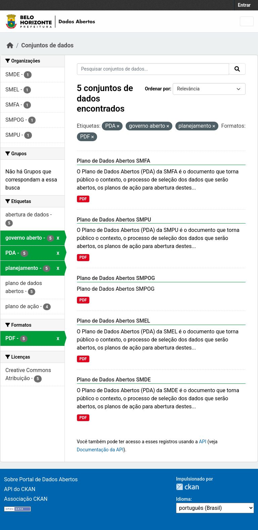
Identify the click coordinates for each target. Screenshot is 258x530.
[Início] (10, 45)
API (202, 441)
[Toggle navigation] (247, 21)
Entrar (244, 5)
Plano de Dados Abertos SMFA (113, 161)
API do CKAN (19, 489)
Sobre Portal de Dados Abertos (41, 479)
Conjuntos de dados (47, 45)
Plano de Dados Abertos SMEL (113, 321)
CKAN (187, 486)
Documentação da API (100, 449)
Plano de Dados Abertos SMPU (114, 219)
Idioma (183, 499)
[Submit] (237, 69)
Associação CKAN (26, 499)
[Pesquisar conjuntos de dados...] (153, 69)
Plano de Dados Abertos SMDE (114, 379)
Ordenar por (157, 88)
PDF (83, 199)
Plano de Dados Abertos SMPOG (116, 278)
